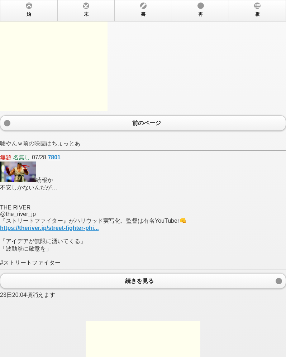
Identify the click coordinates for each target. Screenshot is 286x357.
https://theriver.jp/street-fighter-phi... (49, 228)
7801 (54, 157)
